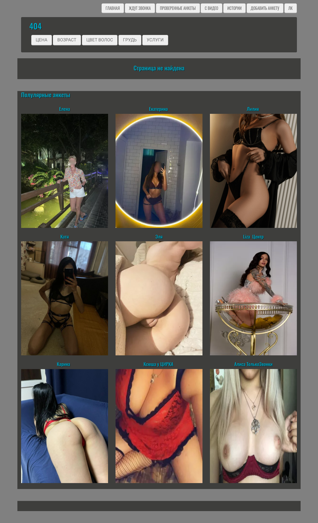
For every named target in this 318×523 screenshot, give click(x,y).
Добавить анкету (265, 8)
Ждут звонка (140, 8)
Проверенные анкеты (178, 8)
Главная (113, 8)
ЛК (290, 8)
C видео (211, 8)
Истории (234, 8)
